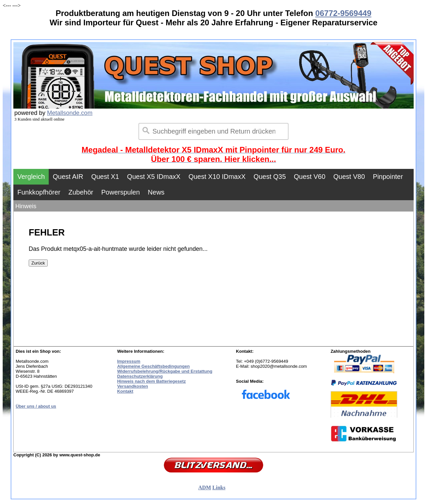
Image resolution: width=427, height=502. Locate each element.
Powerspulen (120, 192)
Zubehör (80, 192)
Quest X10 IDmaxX (217, 176)
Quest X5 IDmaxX (153, 176)
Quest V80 (349, 176)
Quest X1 (105, 176)
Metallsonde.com (69, 113)
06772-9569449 (343, 13)
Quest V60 (310, 176)
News (156, 192)
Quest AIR (68, 176)
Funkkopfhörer (38, 192)
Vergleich (31, 176)
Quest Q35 (270, 176)
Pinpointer (388, 176)
